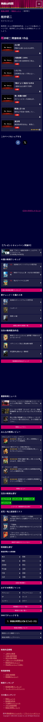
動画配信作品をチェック (21, 361)
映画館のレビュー (12, 677)
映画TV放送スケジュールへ (21, 542)
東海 (23, 561)
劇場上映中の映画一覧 (20, 325)
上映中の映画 (10, 654)
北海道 (4, 565)
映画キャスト (16, 11)
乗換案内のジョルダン (14, 713)
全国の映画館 (10, 675)
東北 (23, 565)
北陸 (23, 569)
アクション (5, 593)
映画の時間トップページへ (11, 637)
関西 (3, 561)
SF (3, 597)
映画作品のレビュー (13, 663)
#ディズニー (5, 503)
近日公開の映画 (11, 658)
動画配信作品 (10, 701)
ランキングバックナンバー (15, 689)
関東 (23, 557)
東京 (3, 557)
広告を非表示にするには (31, 211)
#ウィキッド (16, 499)
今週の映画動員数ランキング (11, 290)
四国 (23, 573)
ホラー (24, 601)
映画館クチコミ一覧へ (20, 606)
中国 (3, 573)
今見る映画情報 (11, 706)
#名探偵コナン (28, 499)
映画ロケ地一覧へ (21, 610)
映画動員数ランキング (14, 687)
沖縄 (23, 577)
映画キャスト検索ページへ (11, 633)
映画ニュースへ (21, 427)
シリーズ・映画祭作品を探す (21, 506)
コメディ (5, 601)
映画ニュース (10, 699)
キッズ (24, 597)
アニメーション (27, 593)
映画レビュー (20, 488)
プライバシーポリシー (32, 713)
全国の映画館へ (21, 583)
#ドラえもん (5, 499)
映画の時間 (5, 11)
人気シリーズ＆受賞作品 (14, 660)
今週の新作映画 (11, 656)
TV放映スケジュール (13, 703)
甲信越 (4, 569)
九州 (3, 577)
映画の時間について (21, 628)
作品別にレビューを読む (14, 665)
